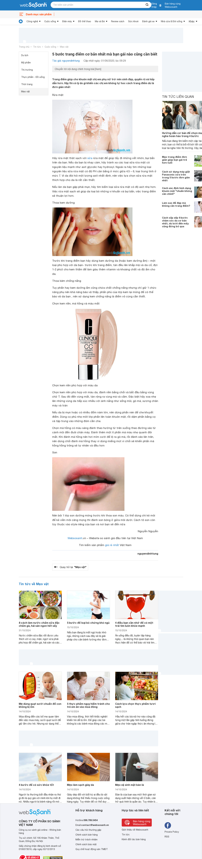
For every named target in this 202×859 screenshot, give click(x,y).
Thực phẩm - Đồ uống (33, 77)
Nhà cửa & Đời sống (171, 21)
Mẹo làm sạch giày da (80, 784)
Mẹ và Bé (100, 21)
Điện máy (67, 21)
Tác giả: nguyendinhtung (66, 60)
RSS (167, 836)
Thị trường (27, 70)
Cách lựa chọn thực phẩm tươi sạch (135, 705)
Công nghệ (32, 21)
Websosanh (75, 538)
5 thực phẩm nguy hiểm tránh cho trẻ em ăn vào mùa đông (88, 705)
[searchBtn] (147, 5)
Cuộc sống (50, 21)
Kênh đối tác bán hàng (134, 839)
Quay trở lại (73, 567)
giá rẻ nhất (112, 545)
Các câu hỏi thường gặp (88, 830)
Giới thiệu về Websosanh (135, 829)
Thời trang (26, 84)
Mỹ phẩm (26, 62)
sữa (89, 158)
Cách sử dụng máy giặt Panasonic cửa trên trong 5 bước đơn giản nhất (176, 176)
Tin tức (37, 47)
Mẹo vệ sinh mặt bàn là (129, 784)
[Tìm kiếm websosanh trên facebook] (168, 825)
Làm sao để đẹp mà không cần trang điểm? (176, 204)
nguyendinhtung (147, 553)
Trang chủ (24, 47)
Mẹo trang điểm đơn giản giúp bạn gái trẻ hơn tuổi (174, 159)
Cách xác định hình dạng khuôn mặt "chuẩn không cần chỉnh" (177, 191)
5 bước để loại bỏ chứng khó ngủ (88, 622)
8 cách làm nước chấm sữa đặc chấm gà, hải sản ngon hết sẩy (39, 624)
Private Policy (172, 832)
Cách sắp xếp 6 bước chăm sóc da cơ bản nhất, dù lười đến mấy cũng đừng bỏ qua (175, 222)
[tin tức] (21, 21)
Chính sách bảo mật (86, 844)
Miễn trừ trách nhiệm (86, 839)
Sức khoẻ (133, 21)
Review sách (117, 21)
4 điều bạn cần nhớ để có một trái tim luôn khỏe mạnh (134, 624)
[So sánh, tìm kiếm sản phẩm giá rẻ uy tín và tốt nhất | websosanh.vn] (33, 5)
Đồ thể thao (84, 21)
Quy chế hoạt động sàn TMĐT (91, 849)
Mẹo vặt (64, 47)
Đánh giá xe (148, 21)
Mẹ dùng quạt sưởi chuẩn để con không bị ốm (40, 705)
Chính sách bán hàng (86, 834)
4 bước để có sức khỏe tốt (36, 784)
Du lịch (24, 55)
